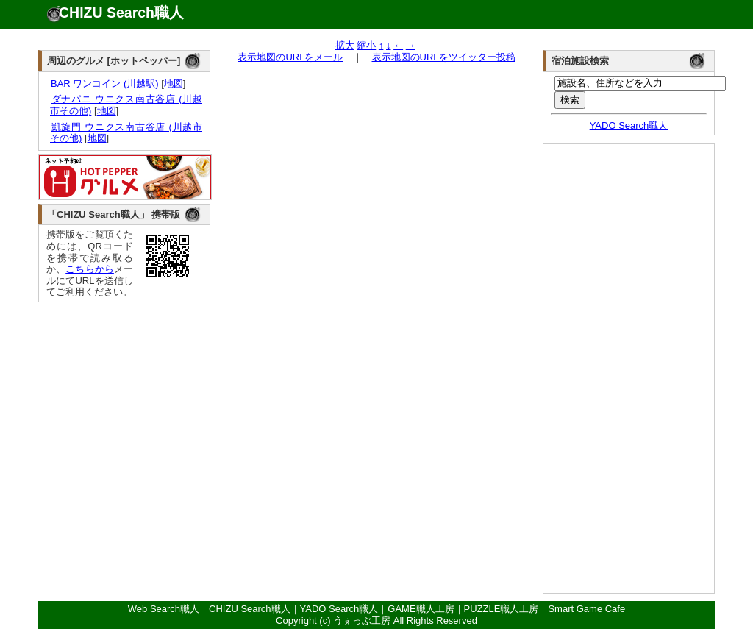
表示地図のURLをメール (290, 57)
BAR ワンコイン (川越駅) (104, 83)
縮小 (366, 45)
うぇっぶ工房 (361, 620)
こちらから (89, 268)
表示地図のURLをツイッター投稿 (443, 57)
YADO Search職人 (629, 125)
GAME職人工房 (421, 608)
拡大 (344, 45)
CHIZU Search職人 (121, 12)
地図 (173, 83)
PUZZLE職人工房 (501, 608)
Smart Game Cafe (586, 608)
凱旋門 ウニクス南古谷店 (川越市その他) (126, 132)
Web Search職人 (163, 608)
